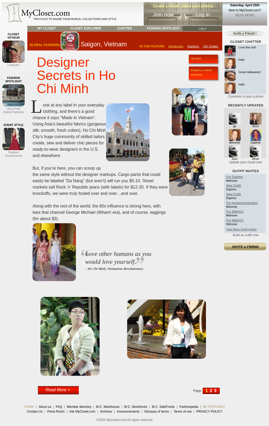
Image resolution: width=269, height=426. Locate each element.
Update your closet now (245, 162)
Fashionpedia (188, 407)
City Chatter (210, 46)
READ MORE (245, 15)
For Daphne (234, 177)
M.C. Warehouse (108, 407)
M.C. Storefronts (135, 407)
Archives (196, 74)
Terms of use (183, 411)
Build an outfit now (245, 235)
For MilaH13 (234, 212)
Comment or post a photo (245, 96)
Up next (196, 58)
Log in (203, 14)
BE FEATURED (214, 407)
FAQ (59, 407)
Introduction (175, 46)
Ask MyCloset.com (82, 411)
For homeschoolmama (241, 203)
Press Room (56, 411)
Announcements (128, 411)
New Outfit (233, 185)
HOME (29, 407)
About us (45, 407)
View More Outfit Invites (241, 229)
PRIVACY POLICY (209, 411)
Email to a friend (201, 70)
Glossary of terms (156, 411)
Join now (163, 14)
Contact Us (35, 411)
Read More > (58, 390)
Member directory (79, 407)
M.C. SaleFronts (163, 407)
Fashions (193, 46)
